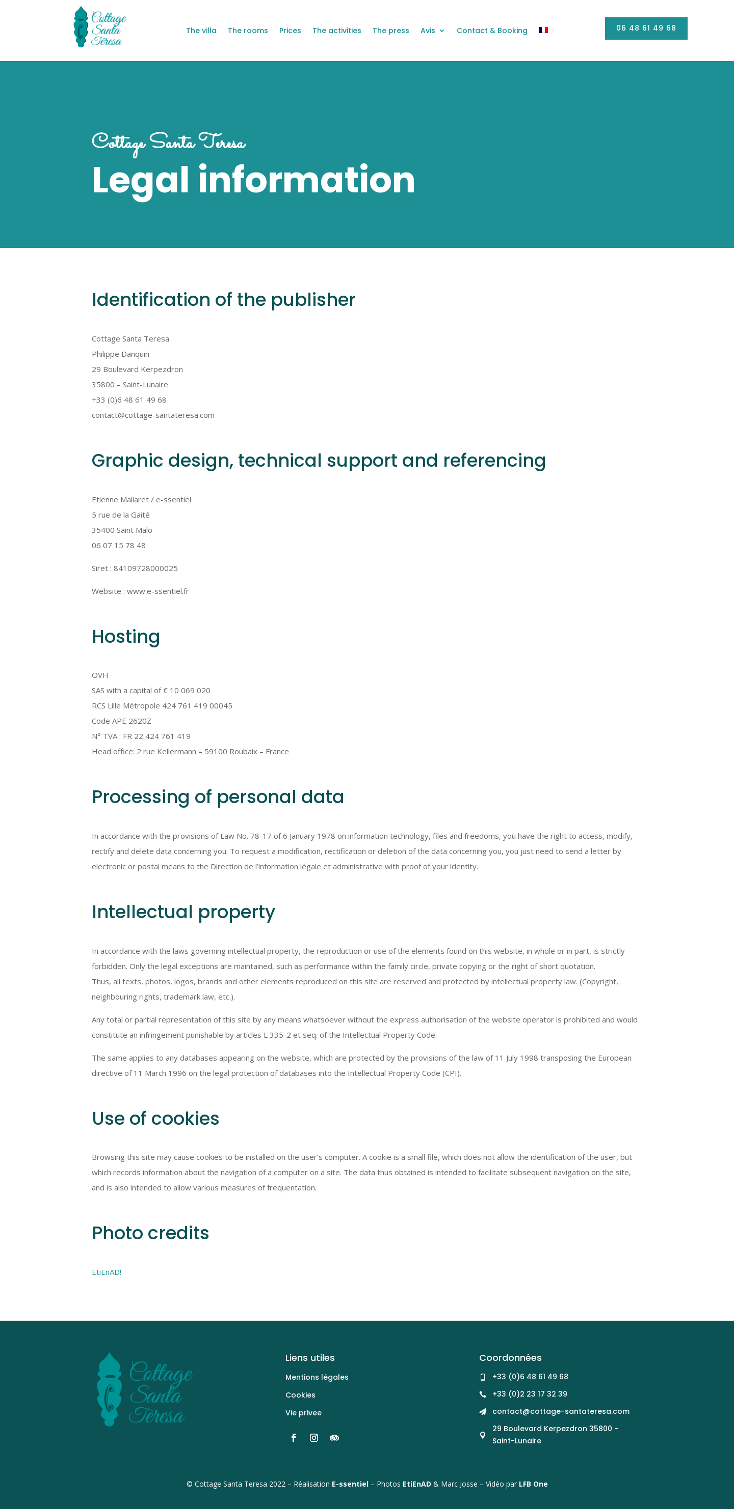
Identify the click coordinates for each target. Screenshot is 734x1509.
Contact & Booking (492, 31)
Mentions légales (317, 1377)
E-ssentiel (350, 1484)
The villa (201, 31)
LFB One (533, 1484)
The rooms (248, 31)
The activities (336, 31)
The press (391, 31)
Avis (428, 31)
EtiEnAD (417, 1484)
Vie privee (303, 1413)
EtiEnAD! (106, 1272)
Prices (290, 31)
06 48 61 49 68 (646, 28)
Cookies (300, 1395)
